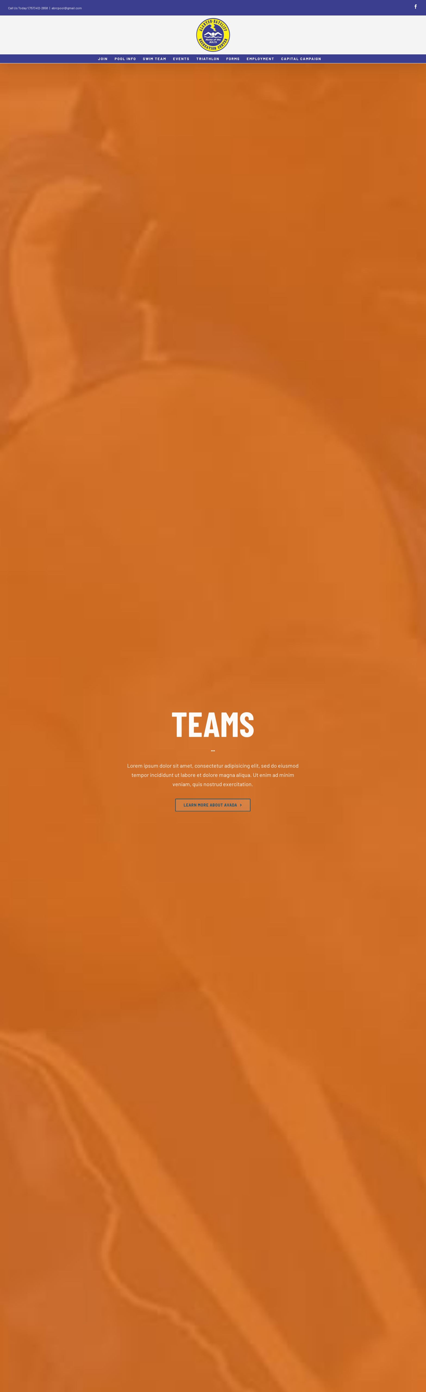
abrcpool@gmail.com (67, 8)
